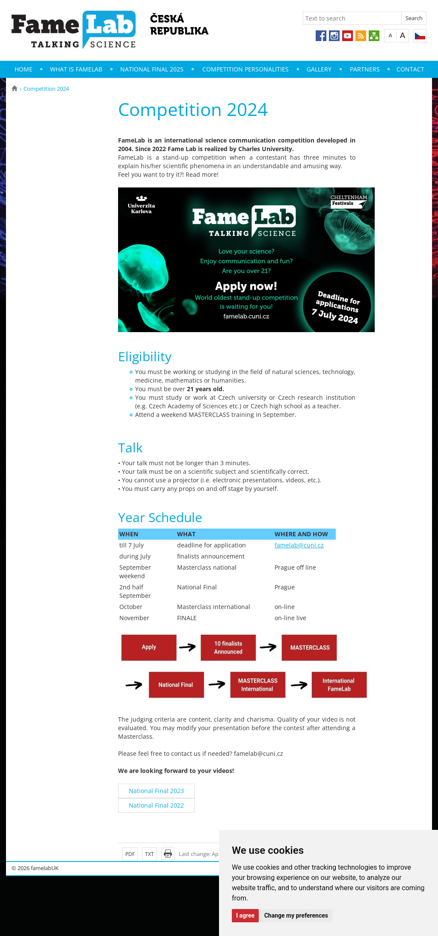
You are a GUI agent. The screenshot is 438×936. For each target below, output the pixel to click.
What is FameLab (76, 69)
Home (24, 69)
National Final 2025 (151, 69)
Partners (365, 69)
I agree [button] (245, 915)
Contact (410, 69)
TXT (149, 854)
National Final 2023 (156, 791)
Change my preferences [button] (296, 915)
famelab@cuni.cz (299, 545)
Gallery (319, 69)
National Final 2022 (156, 805)
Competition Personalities (245, 69)
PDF (130, 854)
